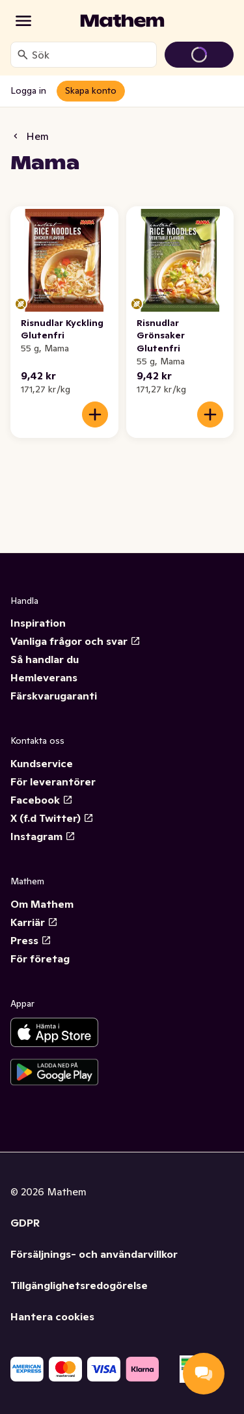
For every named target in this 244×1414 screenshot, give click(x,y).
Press (30, 940)
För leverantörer (53, 781)
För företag (40, 958)
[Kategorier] (23, 21)
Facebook (41, 799)
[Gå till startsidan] (122, 21)
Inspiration (38, 622)
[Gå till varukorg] (199, 55)
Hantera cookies (52, 1316)
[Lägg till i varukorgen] (95, 414)
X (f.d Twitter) (52, 817)
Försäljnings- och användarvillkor (94, 1253)
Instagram (42, 836)
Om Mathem (42, 903)
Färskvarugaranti (53, 695)
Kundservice (41, 763)
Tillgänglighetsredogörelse (79, 1285)
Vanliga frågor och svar (75, 640)
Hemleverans (43, 677)
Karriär (34, 922)
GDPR (25, 1222)
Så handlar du (44, 659)
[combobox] (91, 54)
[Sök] (22, 54)
